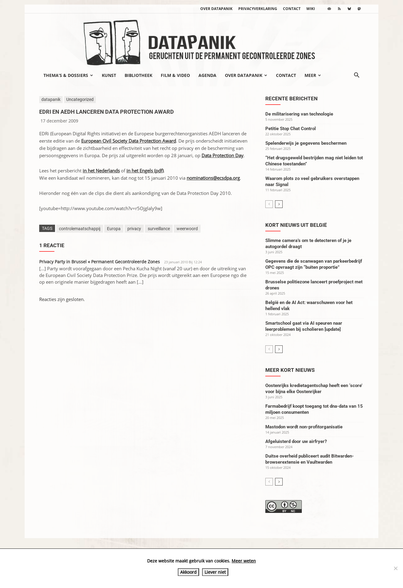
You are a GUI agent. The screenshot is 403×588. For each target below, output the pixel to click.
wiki (310, 8)
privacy (134, 228)
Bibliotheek (138, 75)
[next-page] (279, 204)
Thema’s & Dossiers (68, 75)
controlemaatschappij (79, 228)
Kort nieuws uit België (296, 225)
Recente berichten (291, 98)
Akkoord (188, 572)
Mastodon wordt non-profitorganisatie (304, 427)
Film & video (175, 75)
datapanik (50, 99)
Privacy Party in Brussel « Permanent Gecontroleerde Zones (99, 262)
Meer (313, 75)
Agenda (207, 75)
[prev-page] (269, 204)
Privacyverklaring (257, 8)
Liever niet (215, 572)
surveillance (159, 228)
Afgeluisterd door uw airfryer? (296, 441)
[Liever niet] (395, 568)
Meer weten (244, 561)
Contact (292, 8)
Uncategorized (80, 99)
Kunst (109, 75)
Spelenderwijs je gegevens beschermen (305, 143)
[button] (356, 76)
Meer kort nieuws (290, 370)
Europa (114, 228)
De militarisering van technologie (299, 114)
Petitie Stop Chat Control (290, 128)
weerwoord (187, 228)
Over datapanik (216, 8)
